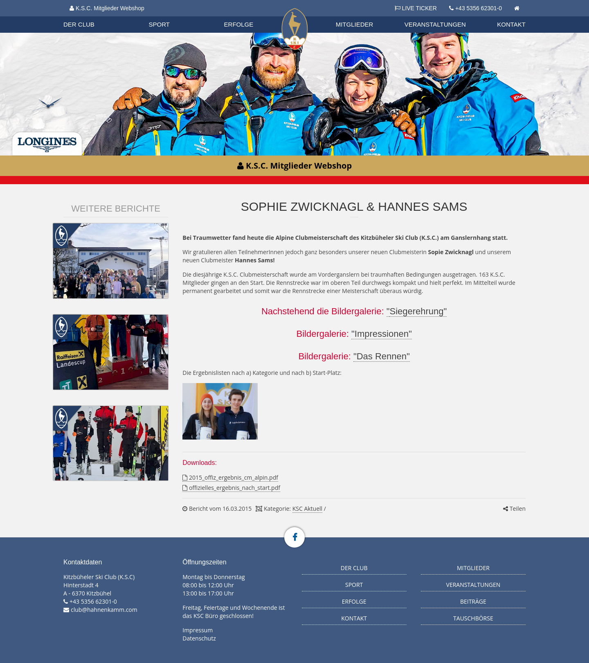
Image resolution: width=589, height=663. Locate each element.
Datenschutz (199, 638)
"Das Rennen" (381, 356)
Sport (159, 24)
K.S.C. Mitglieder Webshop (107, 8)
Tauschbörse (473, 618)
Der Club (78, 24)
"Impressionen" (381, 334)
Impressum (197, 630)
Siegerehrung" (418, 311)
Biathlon (86, 15)
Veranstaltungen (435, 24)
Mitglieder (354, 24)
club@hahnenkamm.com (104, 609)
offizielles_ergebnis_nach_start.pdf (231, 488)
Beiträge (473, 601)
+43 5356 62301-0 (478, 8)
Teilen (514, 508)
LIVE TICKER (416, 8)
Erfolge (239, 24)
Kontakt (511, 24)
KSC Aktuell (307, 508)
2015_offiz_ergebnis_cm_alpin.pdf (230, 477)
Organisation (87, 16)
